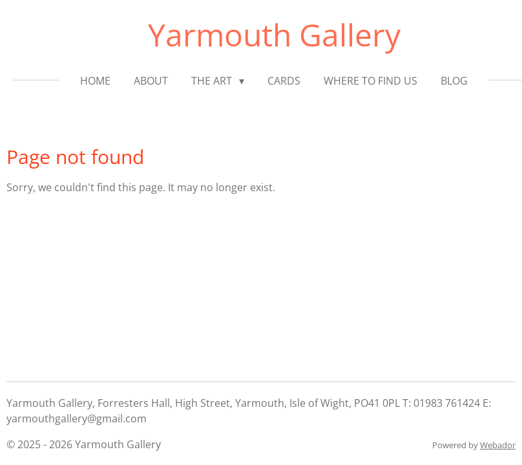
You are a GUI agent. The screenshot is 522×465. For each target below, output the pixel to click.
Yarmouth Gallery (274, 35)
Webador (498, 445)
